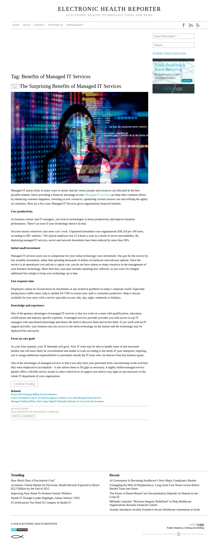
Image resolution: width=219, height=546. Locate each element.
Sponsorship (74, 25)
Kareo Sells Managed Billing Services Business (34, 394)
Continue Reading (24, 383)
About (27, 25)
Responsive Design (153, 534)
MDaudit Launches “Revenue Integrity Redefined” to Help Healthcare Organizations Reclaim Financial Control (150, 503)
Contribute (55, 25)
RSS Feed (198, 25)
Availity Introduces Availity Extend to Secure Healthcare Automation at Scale (155, 509)
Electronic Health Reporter (109, 9)
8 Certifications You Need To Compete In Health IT (41, 502)
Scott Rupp (21, 408)
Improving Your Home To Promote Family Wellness (41, 493)
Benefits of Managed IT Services (38, 411)
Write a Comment (23, 416)
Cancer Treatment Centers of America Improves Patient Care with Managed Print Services (56, 397)
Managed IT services (97, 194)
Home (16, 25)
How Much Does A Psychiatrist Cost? (33, 480)
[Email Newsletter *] (173, 36)
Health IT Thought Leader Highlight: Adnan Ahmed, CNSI (45, 497)
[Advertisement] (79, 53)
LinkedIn (191, 25)
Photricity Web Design (192, 534)
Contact (39, 25)
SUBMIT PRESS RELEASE (169, 53)
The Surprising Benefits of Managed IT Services (70, 86)
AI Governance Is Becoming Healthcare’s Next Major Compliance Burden (153, 480)
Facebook (184, 25)
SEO (170, 534)
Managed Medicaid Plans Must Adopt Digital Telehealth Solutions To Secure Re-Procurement (57, 401)
